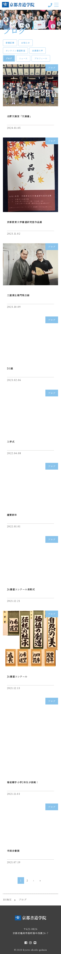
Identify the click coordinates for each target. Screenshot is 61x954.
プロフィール (40, 58)
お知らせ (25, 42)
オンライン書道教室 (15, 50)
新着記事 (10, 42)
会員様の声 (37, 50)
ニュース (23, 58)
